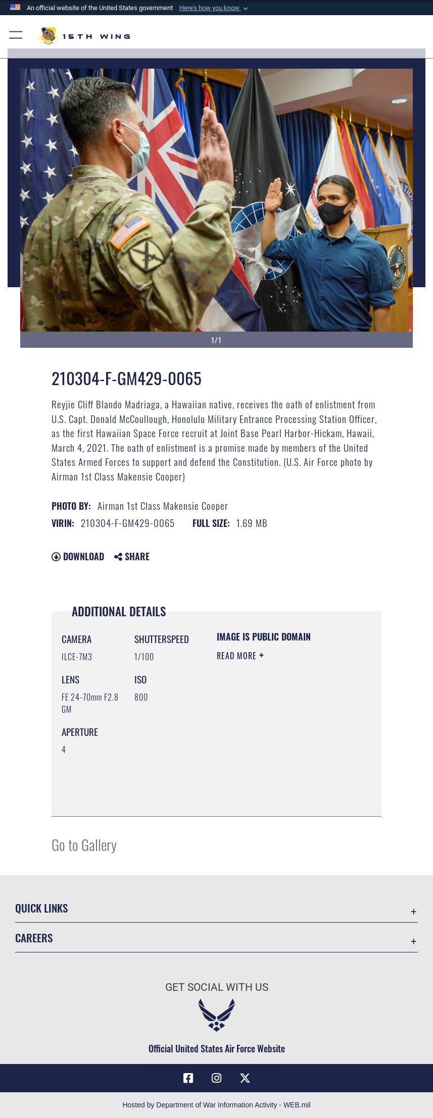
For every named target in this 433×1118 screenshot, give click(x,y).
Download (78, 556)
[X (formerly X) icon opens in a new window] (245, 1078)
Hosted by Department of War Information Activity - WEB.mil (216, 1105)
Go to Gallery (84, 844)
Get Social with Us (216, 987)
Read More (238, 656)
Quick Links (41, 908)
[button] (214, 8)
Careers (34, 937)
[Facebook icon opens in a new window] (188, 1078)
